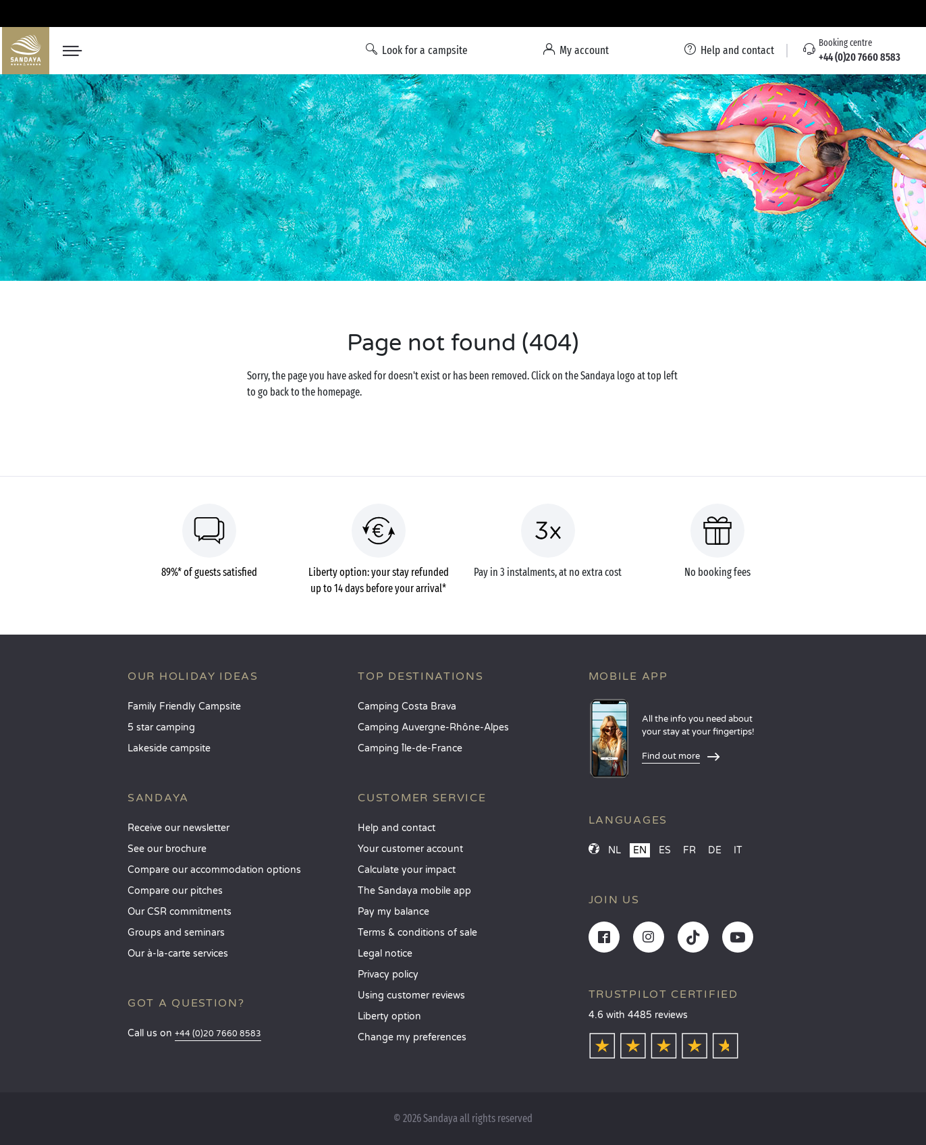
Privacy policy (388, 974)
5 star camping (161, 727)
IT (738, 850)
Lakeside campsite (169, 748)
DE (714, 850)
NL (614, 850)
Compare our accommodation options (214, 870)
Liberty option (389, 1016)
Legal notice (385, 953)
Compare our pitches (175, 891)
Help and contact (396, 828)
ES (665, 850)
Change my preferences (412, 1037)
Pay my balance (393, 911)
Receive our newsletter (178, 828)
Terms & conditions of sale (417, 932)
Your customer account (410, 849)
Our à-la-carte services (178, 953)
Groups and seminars (176, 932)
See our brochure (167, 849)
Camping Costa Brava (407, 706)
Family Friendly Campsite (184, 706)
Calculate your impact (407, 870)
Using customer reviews (411, 995)
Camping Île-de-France (410, 748)
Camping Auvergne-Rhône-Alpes (433, 727)
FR (689, 850)
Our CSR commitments (180, 911)
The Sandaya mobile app (414, 891)
